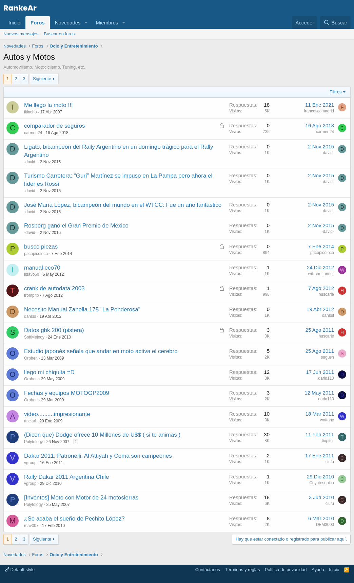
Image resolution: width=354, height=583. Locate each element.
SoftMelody (34, 337)
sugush (327, 357)
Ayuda (318, 569)
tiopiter (328, 440)
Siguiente (42, 78)
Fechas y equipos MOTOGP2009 (66, 393)
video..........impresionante (57, 414)
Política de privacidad (286, 569)
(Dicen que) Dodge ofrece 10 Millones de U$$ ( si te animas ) (102, 435)
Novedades (68, 22)
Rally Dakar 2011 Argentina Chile (66, 477)
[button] (86, 22)
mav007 (31, 525)
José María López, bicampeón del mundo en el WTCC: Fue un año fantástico (122, 205)
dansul (30, 316)
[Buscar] (335, 22)
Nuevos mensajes (20, 33)
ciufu (330, 461)
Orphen (31, 358)
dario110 (326, 378)
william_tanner (321, 273)
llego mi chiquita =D (49, 372)
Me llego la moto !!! (48, 105)
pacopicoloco (36, 253)
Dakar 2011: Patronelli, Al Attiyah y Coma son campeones (98, 456)
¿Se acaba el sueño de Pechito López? (74, 518)
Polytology (33, 441)
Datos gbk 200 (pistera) (54, 330)
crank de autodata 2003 (54, 288)
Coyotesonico (321, 482)
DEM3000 (325, 524)
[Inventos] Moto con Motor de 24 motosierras (81, 497)
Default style (20, 569)
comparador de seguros (54, 126)
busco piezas (41, 246)
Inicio (14, 22)
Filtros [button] (335, 91)
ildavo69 (31, 274)
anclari (30, 421)
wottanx (327, 420)
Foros (38, 22)
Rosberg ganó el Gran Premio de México (76, 225)
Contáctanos (207, 569)
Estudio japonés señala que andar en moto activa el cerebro (101, 351)
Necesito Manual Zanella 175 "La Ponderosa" (82, 309)
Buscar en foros (59, 33)
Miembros (107, 22)
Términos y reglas (242, 569)
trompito (31, 295)
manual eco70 (42, 268)
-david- (30, 162)
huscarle (326, 294)
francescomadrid (319, 111)
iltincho (30, 112)
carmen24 (33, 132)
